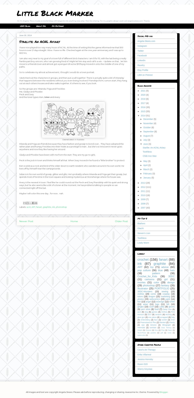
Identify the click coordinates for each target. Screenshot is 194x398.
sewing (165, 291)
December (148, 119)
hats (172, 270)
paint (168, 299)
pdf (162, 333)
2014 (143, 115)
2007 (143, 208)
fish (139, 301)
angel (148, 301)
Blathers (141, 223)
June (145, 144)
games (154, 312)
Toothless (147, 152)
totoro (140, 296)
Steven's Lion (143, 233)
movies (141, 282)
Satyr (170, 330)
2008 (143, 203)
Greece (148, 330)
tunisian (153, 328)
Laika (161, 306)
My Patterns (58, 26)
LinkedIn (141, 60)
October (147, 127)
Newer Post (26, 221)
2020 (143, 95)
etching (169, 314)
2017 (143, 103)
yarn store (145, 309)
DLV (149, 314)
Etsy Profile (142, 70)
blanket (163, 322)
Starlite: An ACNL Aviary (154, 147)
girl (165, 279)
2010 (143, 195)
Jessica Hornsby (145, 359)
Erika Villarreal (144, 354)
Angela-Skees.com (146, 41)
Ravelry (141, 65)
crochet (143, 259)
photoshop (61, 207)
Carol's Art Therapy (146, 350)
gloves (172, 306)
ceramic (158, 314)
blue (160, 270)
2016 (143, 107)
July (145, 140)
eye (143, 325)
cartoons (149, 279)
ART (33, 207)
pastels (153, 333)
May (145, 161)
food (157, 309)
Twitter (140, 51)
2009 (143, 199)
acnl (29, 207)
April (145, 165)
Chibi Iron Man (150, 156)
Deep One (167, 309)
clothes (140, 294)
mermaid (141, 328)
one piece (152, 317)
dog (146, 312)
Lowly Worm (143, 243)
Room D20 (142, 364)
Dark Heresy (166, 328)
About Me (41, 26)
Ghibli (172, 301)
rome (169, 333)
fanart (39, 207)
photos (140, 299)
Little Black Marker (55, 13)
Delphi (139, 330)
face (156, 320)
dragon (152, 296)
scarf (151, 306)
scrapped (164, 317)
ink (53, 207)
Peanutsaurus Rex (148, 322)
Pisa (163, 330)
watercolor (141, 335)
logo (157, 304)
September (148, 131)
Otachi (140, 228)
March (146, 169)
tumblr (164, 320)
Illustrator (142, 288)
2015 (143, 111)
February (147, 173)
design (171, 282)
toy (152, 267)
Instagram (142, 46)
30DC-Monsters (144, 291)
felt (167, 304)
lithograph (166, 325)
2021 (143, 91)
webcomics (154, 299)
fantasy (165, 285)
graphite (47, 207)
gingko (140, 306)
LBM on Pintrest (145, 75)
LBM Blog (25, 26)
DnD (173, 320)
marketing (165, 296)
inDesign (160, 301)
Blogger (164, 392)
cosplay (166, 294)
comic (153, 294)
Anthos (164, 312)
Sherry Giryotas (144, 369)
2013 (143, 183)
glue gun (141, 317)
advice (165, 267)
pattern (156, 273)
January (147, 177)
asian (145, 304)
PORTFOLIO (162, 288)
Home (74, 221)
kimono (153, 325)
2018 (143, 99)
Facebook (142, 55)
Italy (173, 317)
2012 (143, 187)
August (146, 136)
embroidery (145, 320)
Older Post (121, 221)
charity (172, 322)
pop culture (144, 270)
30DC (171, 276)
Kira (156, 330)
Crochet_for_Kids (147, 276)
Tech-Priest (141, 333)
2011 (143, 191)
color (156, 282)
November (148, 123)
